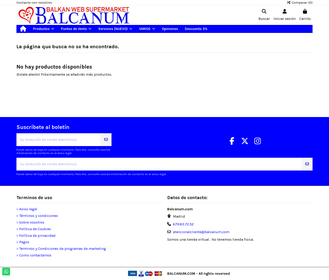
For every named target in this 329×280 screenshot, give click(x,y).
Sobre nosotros (31, 222)
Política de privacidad (37, 235)
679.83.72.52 (183, 224)
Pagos (24, 242)
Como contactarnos (35, 255)
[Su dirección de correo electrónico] (58, 139)
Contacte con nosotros (34, 2)
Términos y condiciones (38, 215)
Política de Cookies (35, 229)
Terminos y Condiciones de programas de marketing (62, 248)
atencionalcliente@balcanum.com (201, 232)
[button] (44, 29)
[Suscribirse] (106, 139)
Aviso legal (28, 209)
